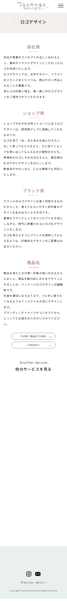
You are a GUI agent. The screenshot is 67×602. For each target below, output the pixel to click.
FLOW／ (33, 337)
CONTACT (33, 347)
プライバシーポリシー (33, 586)
